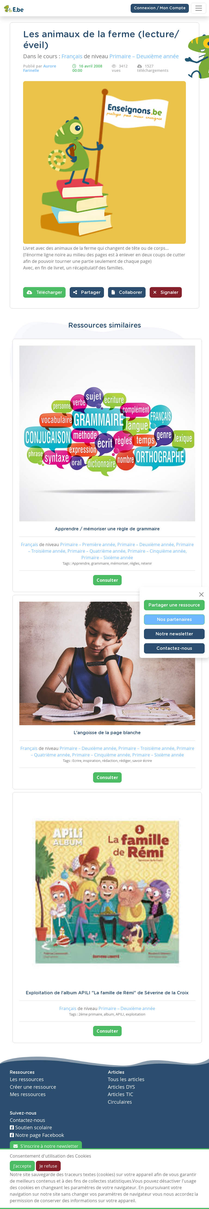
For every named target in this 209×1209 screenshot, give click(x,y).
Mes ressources (28, 1094)
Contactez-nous (174, 648)
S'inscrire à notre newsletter (45, 1146)
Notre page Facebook (37, 1135)
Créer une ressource (33, 1087)
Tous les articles (126, 1079)
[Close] (201, 594)
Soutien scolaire (31, 1127)
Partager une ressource (174, 605)
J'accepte (22, 1166)
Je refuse (48, 1166)
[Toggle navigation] (198, 8)
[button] (127, 292)
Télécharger (44, 292)
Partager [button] (86, 292)
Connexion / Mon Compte (160, 8)
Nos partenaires (174, 619)
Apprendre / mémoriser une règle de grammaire (107, 529)
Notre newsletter (174, 634)
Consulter (107, 580)
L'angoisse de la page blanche (107, 733)
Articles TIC (120, 1094)
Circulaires (120, 1102)
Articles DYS (121, 1087)
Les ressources (27, 1079)
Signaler (165, 292)
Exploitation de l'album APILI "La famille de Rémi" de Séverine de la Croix (107, 993)
